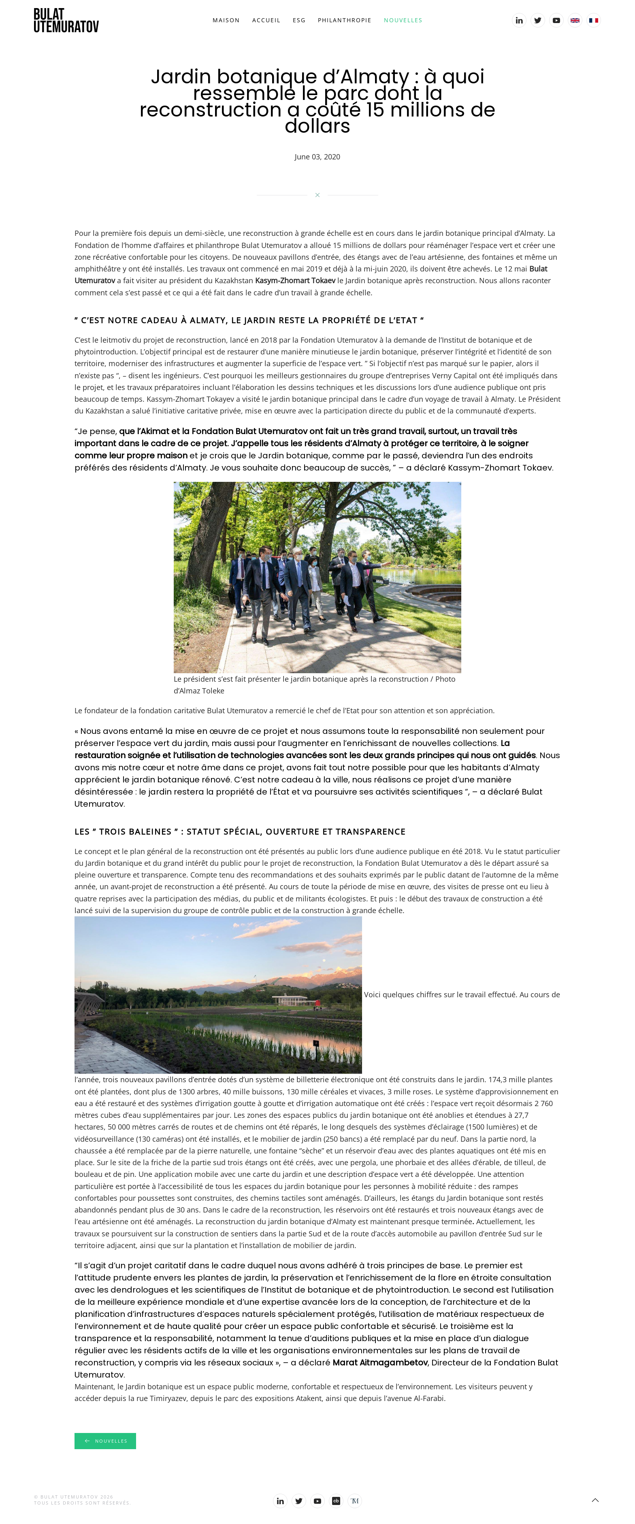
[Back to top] (595, 1500)
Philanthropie (345, 20)
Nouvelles (403, 20)
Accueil (266, 20)
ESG (299, 20)
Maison (226, 20)
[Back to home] (66, 20)
